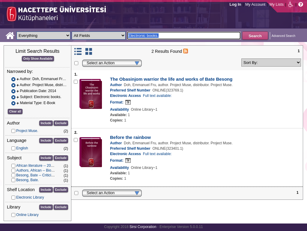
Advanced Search (283, 36)
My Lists (277, 4)
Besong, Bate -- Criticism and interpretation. (51, 175)
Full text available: (157, 96)
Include (46, 123)
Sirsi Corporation (143, 227)
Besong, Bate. (27, 180)
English (22, 148)
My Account (255, 4)
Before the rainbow (130, 137)
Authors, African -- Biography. (39, 170)
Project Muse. (27, 131)
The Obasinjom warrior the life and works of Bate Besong (171, 79)
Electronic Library (30, 197)
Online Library (27, 215)
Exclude (61, 123)
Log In (235, 4)
